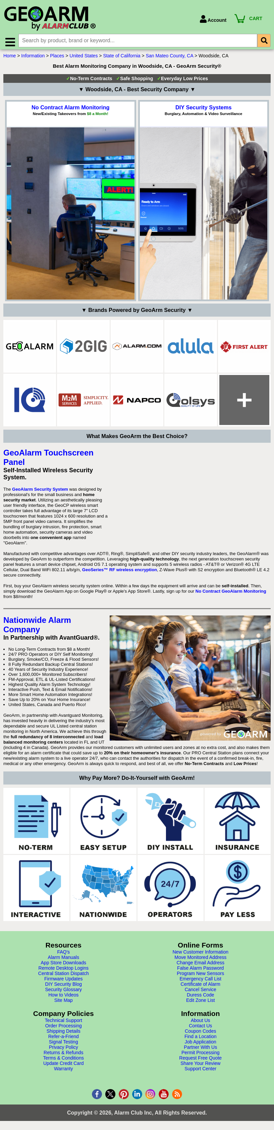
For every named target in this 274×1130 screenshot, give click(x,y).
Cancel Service (200, 991)
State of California (121, 58)
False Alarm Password (200, 970)
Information (33, 58)
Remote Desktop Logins (64, 970)
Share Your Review (200, 1065)
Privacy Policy (63, 1049)
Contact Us (200, 1028)
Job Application (200, 1044)
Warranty (63, 1071)
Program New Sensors (200, 975)
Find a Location (200, 1038)
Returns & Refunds (63, 1055)
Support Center (200, 1071)
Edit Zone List (200, 1002)
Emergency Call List (201, 981)
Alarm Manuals (63, 959)
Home (9, 58)
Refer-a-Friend (63, 1038)
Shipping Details (63, 1033)
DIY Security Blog (63, 986)
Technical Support (63, 1022)
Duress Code (200, 997)
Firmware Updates (63, 981)
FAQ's (63, 954)
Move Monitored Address (200, 959)
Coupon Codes (200, 1033)
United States (83, 58)
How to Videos (63, 997)
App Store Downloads (63, 965)
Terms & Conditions (63, 1060)
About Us (200, 1022)
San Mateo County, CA (169, 58)
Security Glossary (63, 991)
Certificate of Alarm (200, 986)
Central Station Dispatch (63, 975)
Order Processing (63, 1028)
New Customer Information (200, 954)
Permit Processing (200, 1055)
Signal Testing (63, 1044)
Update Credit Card (63, 1065)
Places (57, 58)
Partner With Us (200, 1049)
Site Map (63, 1002)
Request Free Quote (200, 1060)
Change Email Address (200, 965)
